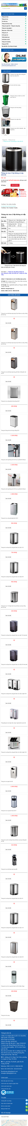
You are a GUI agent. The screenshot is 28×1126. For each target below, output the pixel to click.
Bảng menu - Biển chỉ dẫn (7, 30)
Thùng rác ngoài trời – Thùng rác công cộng (11, 25)
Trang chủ (4, 139)
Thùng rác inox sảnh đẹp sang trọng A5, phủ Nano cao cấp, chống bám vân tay (14, 314)
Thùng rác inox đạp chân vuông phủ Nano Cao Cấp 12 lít (12, 927)
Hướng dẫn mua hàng (6, 1100)
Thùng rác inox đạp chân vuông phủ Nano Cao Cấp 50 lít (12, 957)
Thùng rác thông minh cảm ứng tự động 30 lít (10, 430)
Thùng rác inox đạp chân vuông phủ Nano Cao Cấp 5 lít (12, 898)
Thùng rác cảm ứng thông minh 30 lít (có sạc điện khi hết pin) (13, 489)
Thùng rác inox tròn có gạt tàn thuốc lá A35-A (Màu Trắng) (12, 986)
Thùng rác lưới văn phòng (15, 107)
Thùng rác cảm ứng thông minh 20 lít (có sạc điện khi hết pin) (13, 459)
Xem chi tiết (8, 323)
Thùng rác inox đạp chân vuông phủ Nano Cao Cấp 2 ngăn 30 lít (14, 693)
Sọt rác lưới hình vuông (15, 85)
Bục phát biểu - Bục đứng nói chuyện (9, 46)
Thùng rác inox (5, 19)
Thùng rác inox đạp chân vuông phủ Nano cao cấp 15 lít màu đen (14, 635)
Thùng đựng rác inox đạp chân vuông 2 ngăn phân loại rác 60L (13, 723)
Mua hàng (15, 185)
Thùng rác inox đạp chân (15, 119)
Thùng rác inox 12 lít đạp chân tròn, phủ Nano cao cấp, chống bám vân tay (13, 606)
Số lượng (3, 185)
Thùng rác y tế (5, 32)
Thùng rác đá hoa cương (7, 23)
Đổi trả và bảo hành (5, 1106)
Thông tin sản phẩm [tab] (8, 204)
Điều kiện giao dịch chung (7, 1080)
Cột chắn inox (5, 21)
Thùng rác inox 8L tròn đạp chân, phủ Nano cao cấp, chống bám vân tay (14, 840)
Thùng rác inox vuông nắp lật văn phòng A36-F (10, 401)
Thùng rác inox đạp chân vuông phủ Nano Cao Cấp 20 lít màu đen (14, 664)
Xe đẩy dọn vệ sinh (6, 39)
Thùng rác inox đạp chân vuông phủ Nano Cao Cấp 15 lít (12, 547)
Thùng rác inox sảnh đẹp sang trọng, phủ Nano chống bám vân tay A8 (13, 372)
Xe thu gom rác (5, 35)
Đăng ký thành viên (5, 1108)
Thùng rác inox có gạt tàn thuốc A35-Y (8, 810)
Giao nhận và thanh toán (6, 1103)
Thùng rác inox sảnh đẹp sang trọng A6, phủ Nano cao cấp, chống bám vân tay (14, 343)
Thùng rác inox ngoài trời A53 (7, 781)
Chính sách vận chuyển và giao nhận (9, 1083)
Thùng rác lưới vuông (5, 1015)
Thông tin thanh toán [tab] (9, 208)
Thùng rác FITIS (5, 44)
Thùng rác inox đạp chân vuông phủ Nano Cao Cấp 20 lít (12, 576)
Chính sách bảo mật (5, 1088)
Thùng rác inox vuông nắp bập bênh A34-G (9, 518)
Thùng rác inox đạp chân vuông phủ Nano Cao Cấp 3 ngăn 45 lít (14, 752)
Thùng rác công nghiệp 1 (7, 28)
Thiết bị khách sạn (5, 37)
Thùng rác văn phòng (6, 41)
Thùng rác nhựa (5, 16)
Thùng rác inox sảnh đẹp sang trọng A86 (9, 869)
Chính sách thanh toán (6, 1086)
